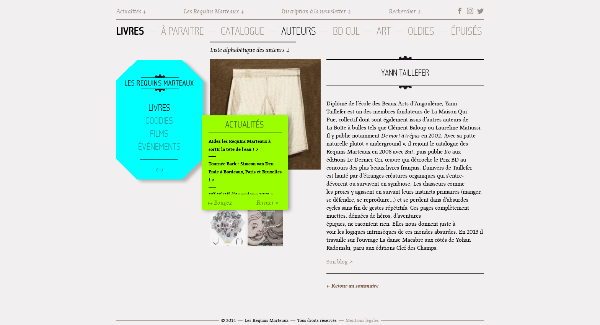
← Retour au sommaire (352, 285)
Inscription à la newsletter (314, 11)
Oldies (421, 31)
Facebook (460, 11)
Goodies (159, 120)
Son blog (336, 261)
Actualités (128, 11)
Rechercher (402, 11)
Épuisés (466, 31)
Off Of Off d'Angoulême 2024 (239, 194)
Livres (130, 30)
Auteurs (298, 31)
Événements (159, 146)
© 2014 (228, 320)
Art (384, 31)
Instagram (470, 11)
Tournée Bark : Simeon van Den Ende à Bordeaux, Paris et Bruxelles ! (245, 172)
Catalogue (242, 31)
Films (159, 133)
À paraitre (182, 31)
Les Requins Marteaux (211, 11)
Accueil (159, 83)
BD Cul (346, 31)
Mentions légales (362, 320)
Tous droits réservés (317, 320)
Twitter (480, 11)
